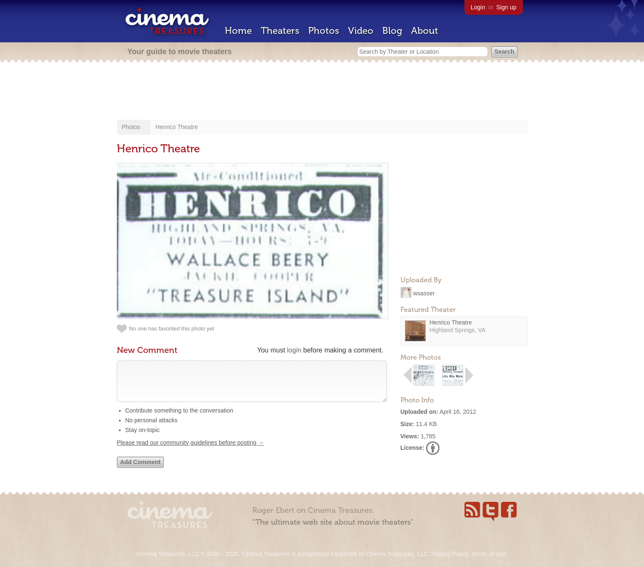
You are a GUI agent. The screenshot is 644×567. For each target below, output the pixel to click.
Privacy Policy (449, 553)
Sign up (506, 7)
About (424, 30)
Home (238, 30)
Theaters (280, 30)
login (294, 350)
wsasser (423, 292)
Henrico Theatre (176, 127)
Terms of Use (488, 553)
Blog (392, 30)
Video (360, 30)
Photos (323, 30)
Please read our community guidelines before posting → (190, 451)
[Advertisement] (322, 92)
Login (478, 7)
